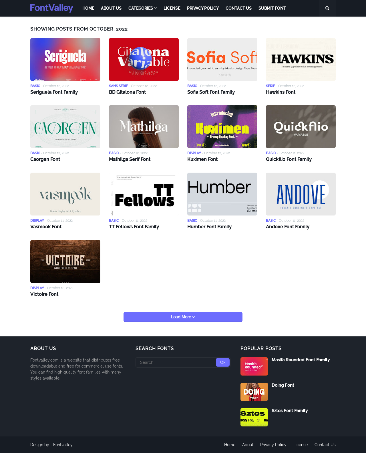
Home (229, 444)
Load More (181, 317)
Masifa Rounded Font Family (301, 359)
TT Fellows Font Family (134, 227)
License (300, 444)
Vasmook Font (45, 227)
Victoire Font (44, 294)
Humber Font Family (209, 227)
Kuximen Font (202, 159)
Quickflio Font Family (289, 159)
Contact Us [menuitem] (239, 8)
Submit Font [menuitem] (272, 8)
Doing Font (283, 385)
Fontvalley (63, 444)
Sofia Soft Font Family (211, 92)
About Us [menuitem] (111, 8)
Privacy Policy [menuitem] (203, 8)
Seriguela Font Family (54, 92)
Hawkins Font (280, 92)
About (247, 444)
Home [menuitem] (88, 8)
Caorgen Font (45, 159)
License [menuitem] (172, 8)
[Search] (183, 362)
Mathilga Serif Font (129, 159)
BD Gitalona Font (127, 92)
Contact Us (325, 444)
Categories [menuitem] (140, 8)
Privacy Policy (273, 444)
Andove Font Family (287, 227)
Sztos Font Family (290, 410)
